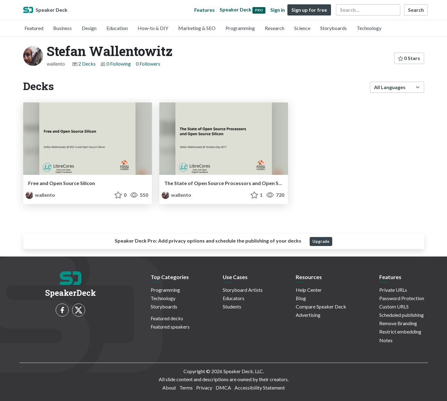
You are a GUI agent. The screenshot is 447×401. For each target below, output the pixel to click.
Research (274, 28)
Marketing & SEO (197, 28)
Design (89, 28)
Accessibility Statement (259, 387)
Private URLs (393, 290)
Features (204, 10)
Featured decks (167, 318)
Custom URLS (394, 306)
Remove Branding (398, 323)
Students (232, 306)
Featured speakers (170, 327)
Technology (369, 28)
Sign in (277, 10)
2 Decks (87, 64)
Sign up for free (309, 10)
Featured (33, 28)
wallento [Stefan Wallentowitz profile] (40, 195)
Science (302, 28)
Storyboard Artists (243, 290)
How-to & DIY (153, 28)
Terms (186, 387)
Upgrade (320, 241)
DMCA (223, 387)
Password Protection (401, 298)
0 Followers (148, 64)
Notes (386, 340)
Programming (240, 28)
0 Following (118, 64)
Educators (233, 298)
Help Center (309, 290)
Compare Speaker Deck (321, 306)
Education (117, 28)
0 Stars (409, 58)
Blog (301, 298)
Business (62, 28)
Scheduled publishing (401, 315)
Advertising (308, 315)
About (169, 387)
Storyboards (333, 28)
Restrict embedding (400, 331)
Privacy (204, 387)
